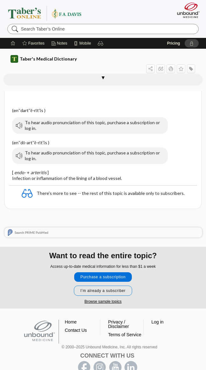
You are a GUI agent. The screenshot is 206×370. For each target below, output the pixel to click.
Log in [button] (158, 321)
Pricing (173, 43)
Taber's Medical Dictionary (44, 59)
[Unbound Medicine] (186, 10)
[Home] (13, 43)
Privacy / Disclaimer (118, 324)
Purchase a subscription (103, 277)
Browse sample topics (103, 301)
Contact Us (76, 330)
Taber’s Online (57, 13)
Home (71, 321)
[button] (100, 43)
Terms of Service (124, 334)
